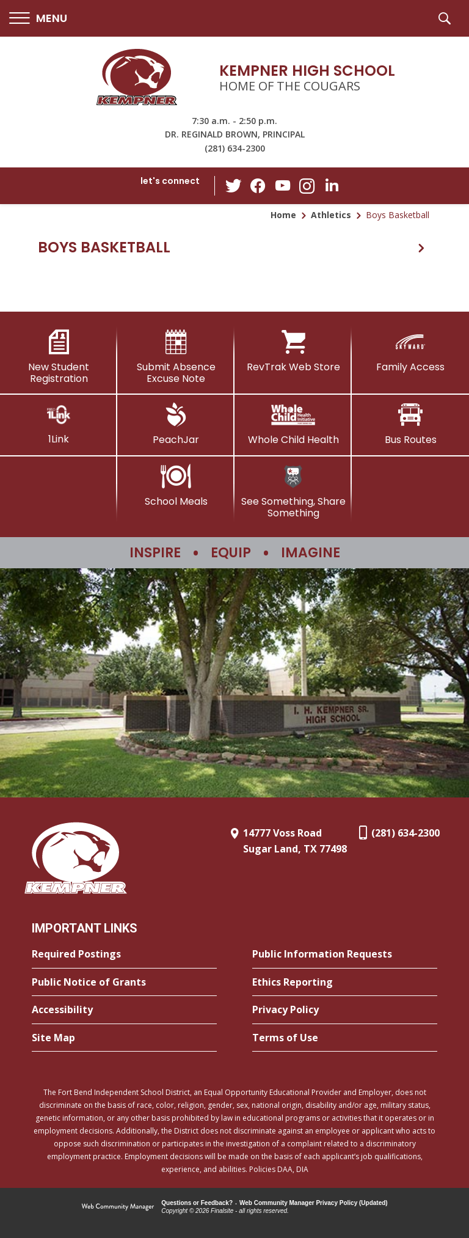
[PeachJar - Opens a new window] (175, 424)
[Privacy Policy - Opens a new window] (345, 1010)
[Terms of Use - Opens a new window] (345, 1038)
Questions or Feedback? (197, 1203)
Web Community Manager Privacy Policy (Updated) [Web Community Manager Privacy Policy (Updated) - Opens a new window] (313, 1203)
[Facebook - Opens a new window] (258, 185)
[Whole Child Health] (293, 424)
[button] (38, 18)
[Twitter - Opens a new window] (234, 185)
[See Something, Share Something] (293, 491)
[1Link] (58, 424)
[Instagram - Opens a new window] (307, 186)
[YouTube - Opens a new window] (283, 185)
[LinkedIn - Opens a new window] (331, 185)
